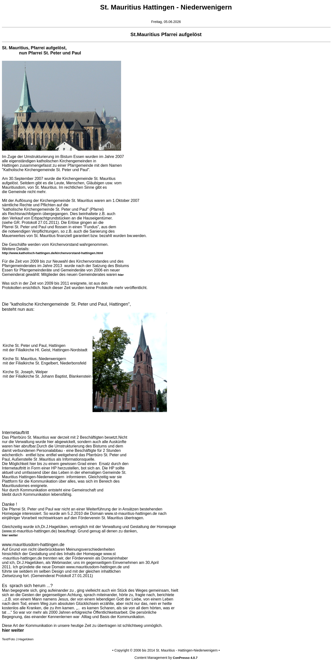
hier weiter (10, 535)
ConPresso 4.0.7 (185, 658)
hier (120, 275)
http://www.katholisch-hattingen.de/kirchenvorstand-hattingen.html (52, 253)
